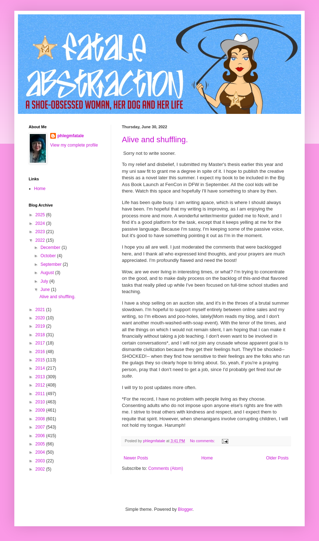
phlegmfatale (70, 135)
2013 (40, 376)
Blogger (185, 509)
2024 (40, 223)
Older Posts (277, 458)
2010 (40, 401)
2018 (40, 334)
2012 (40, 385)
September (52, 264)
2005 (40, 444)
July (45, 281)
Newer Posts (136, 458)
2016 (40, 351)
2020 (40, 317)
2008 (40, 418)
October (49, 255)
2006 (40, 435)
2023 (40, 231)
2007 (40, 427)
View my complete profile (74, 145)
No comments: (203, 441)
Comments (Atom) (165, 468)
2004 (40, 452)
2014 (40, 368)
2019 (40, 326)
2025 (40, 214)
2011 (40, 393)
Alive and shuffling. (155, 139)
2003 (40, 460)
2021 (40, 309)
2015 (40, 359)
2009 (40, 410)
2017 (40, 343)
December (51, 247)
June (46, 289)
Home (207, 458)
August (48, 272)
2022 (40, 240)
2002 (40, 469)
